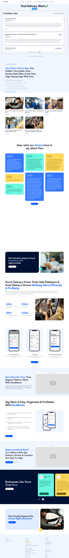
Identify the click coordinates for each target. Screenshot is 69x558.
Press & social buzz (48, 542)
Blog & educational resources (30, 550)
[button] (22, 2)
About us (46, 540)
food (29, 386)
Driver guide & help (28, 548)
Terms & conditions (48, 551)
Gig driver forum (46, 1)
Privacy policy (47, 550)
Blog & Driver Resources (38, 1)
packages (7, 387)
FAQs (26, 547)
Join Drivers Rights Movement (30, 553)
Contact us (47, 545)
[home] (5, 1)
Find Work (52, 1)
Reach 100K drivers (8, 540)
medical (10, 387)
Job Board (34, 8)
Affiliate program (48, 543)
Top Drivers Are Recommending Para (31, 545)
